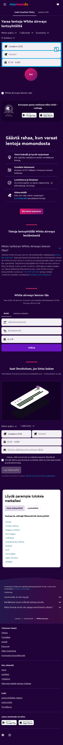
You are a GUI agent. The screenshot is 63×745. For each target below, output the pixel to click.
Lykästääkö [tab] (33, 508)
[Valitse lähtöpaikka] (34, 46)
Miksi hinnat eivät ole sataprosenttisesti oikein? (33, 607)
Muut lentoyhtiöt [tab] (15, 508)
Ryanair (8, 546)
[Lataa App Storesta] (46, 115)
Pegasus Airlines (12, 530)
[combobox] (9, 33)
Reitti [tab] (6, 313)
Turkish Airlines (11, 526)
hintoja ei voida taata (21, 589)
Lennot (17, 618)
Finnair (8, 522)
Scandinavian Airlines (14, 542)
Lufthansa (9, 538)
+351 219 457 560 (31, 272)
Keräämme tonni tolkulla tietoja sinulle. (33, 602)
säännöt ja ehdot (32, 476)
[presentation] (46, 115)
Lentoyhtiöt (28, 618)
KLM (7, 550)
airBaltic (9, 562)
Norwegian (10, 534)
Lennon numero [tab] (21, 313)
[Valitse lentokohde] (34, 54)
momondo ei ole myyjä (33, 597)
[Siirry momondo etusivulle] (19, 4)
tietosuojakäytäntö (48, 476)
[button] (5, 4)
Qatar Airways (11, 558)
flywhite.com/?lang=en (40, 275)
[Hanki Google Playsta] (29, 115)
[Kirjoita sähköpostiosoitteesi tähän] (33, 450)
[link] (31, 211)
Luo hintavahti (20, 198)
